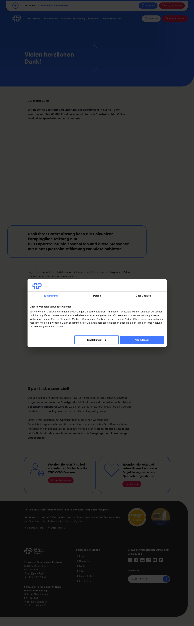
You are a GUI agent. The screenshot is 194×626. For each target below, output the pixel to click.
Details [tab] (97, 295)
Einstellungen (96, 340)
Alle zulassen (142, 340)
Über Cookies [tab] (143, 295)
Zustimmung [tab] (51, 295)
